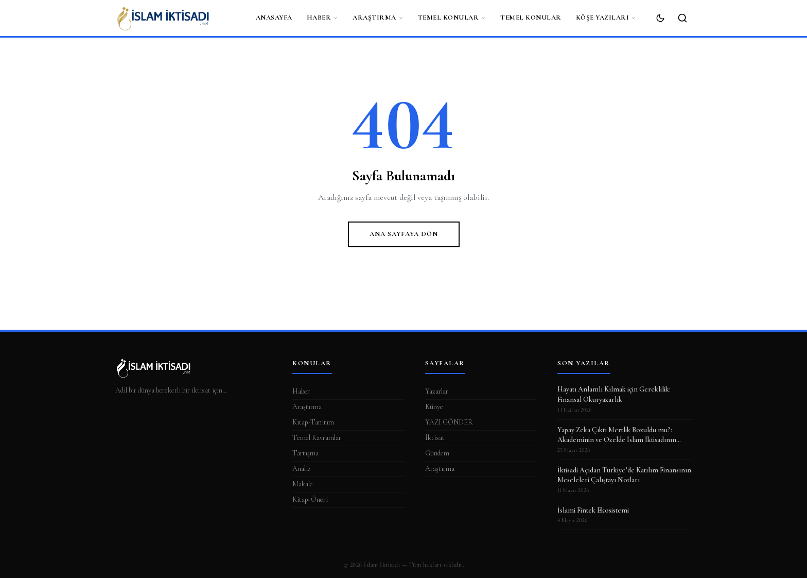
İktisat (435, 437)
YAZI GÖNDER (449, 422)
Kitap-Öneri (310, 499)
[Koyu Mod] (660, 18)
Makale (302, 484)
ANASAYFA (274, 17)
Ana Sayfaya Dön (404, 234)
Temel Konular (452, 17)
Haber (323, 17)
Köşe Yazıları (606, 17)
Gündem (437, 453)
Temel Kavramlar (316, 437)
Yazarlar (436, 391)
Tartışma (305, 453)
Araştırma (378, 17)
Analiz (301, 468)
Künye (434, 406)
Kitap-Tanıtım (313, 422)
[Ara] (682, 18)
